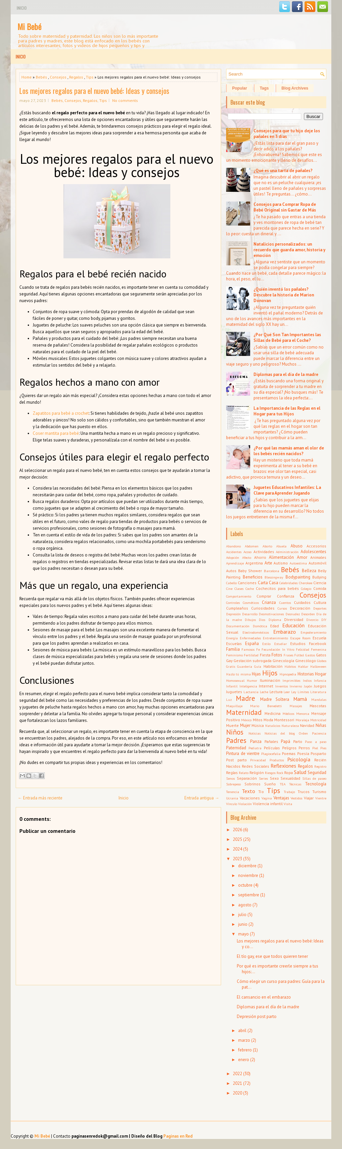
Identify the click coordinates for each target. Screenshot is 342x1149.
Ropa (288, 772)
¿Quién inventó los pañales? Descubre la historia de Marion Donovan (283, 294)
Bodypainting (298, 577)
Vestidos (296, 798)
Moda (268, 719)
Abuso (297, 546)
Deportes (319, 608)
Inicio (22, 8)
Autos (231, 570)
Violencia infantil (268, 803)
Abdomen (252, 546)
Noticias (254, 733)
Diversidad (293, 619)
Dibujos (250, 619)
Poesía (303, 753)
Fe (258, 649)
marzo (244, 1040)
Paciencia (319, 733)
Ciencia (319, 582)
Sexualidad (290, 778)
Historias (306, 674)
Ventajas (281, 798)
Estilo (266, 643)
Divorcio (312, 619)
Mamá (300, 698)
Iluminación (270, 680)
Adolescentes (313, 551)
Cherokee (305, 583)
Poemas (289, 753)
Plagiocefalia (271, 753)
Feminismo (234, 655)
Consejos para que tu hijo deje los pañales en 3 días (286, 133)
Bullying (319, 577)
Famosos (247, 649)
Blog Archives (295, 88)
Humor (252, 680)
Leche (264, 691)
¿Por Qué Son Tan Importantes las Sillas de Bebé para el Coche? (287, 337)
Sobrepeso (233, 784)
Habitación (273, 666)
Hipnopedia (288, 674)
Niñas (321, 725)
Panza (256, 741)
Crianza (269, 602)
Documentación (237, 626)
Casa (273, 583)
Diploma (275, 619)
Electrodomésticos (255, 632)
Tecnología (315, 784)
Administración (287, 551)
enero (243, 1059)
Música (257, 725)
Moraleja (302, 720)
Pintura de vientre (243, 753)
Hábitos (290, 666)
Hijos (270, 672)
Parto (297, 741)
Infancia (320, 680)
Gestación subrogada (252, 660)
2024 (237, 849)
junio (242, 924)
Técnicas (295, 784)
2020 (237, 1093)
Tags (264, 88)
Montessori (284, 719)
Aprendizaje (235, 563)
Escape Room (300, 638)
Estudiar (280, 643)
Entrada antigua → (201, 798)
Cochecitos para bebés (277, 588)
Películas (272, 747)
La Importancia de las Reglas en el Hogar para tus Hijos (286, 411)
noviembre (248, 875)
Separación (247, 778)
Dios (262, 619)
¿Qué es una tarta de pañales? (283, 170)
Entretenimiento (275, 638)
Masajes (296, 706)
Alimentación (281, 557)
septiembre (248, 895)
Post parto (236, 759)
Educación (293, 625)
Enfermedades (250, 638)
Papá (285, 741)
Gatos (321, 654)
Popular (239, 88)
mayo (243, 934)
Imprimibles (291, 680)
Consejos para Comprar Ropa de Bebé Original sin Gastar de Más (284, 207)
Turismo (319, 791)
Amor (302, 557)
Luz (229, 699)
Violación (245, 803)
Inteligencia (248, 686)
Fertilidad (251, 655)
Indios (307, 680)
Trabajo (289, 791)
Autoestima (298, 563)
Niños (234, 732)
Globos (321, 660)
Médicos (288, 713)
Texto (248, 791)
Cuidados (302, 602)
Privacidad (258, 760)
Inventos (281, 686)
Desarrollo (250, 614)
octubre (245, 885)
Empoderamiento (313, 632)
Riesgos (270, 772)
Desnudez (293, 614)
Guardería (244, 666)
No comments (125, 100)
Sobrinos (252, 783)
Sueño (270, 783)
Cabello (231, 583)
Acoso (247, 551)
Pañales (271, 741)
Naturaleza (290, 725)
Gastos (310, 655)
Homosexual (235, 680)
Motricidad (318, 720)
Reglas (232, 772)
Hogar (320, 674)
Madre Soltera (275, 699)
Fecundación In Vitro (278, 649)
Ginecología (283, 660)
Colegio (306, 588)
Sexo (274, 778)
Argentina (254, 562)
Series (263, 778)
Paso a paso (315, 741)
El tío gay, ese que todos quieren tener (272, 956)
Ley (293, 691)
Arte (268, 563)
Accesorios (316, 545)
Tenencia (232, 791)
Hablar (303, 666)
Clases (238, 588)
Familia (233, 649)
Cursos (282, 608)
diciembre (247, 866)
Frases (288, 655)
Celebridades (288, 583)
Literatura (318, 691)
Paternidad (236, 748)
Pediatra (255, 748)
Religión (256, 772)
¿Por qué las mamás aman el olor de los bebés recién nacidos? (288, 451)
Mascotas (318, 705)
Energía (232, 638)
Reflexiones (283, 765)
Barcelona (271, 570)
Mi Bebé (29, 26)
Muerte (232, 725)
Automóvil (317, 562)
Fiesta (265, 654)
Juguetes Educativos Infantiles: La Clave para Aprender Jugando (287, 490)
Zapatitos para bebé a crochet (61, 413)
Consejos (58, 77)
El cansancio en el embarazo (264, 997)
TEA (283, 784)
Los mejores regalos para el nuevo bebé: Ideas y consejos (94, 90)
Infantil (231, 686)
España (252, 643)
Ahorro (260, 557)
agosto (244, 905)
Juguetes (234, 691)
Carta (263, 583)
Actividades (263, 551)
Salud (300, 772)
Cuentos (285, 602)
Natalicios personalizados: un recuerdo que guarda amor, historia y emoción (289, 249)
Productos (277, 760)
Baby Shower (250, 570)
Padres (236, 740)
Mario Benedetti (266, 706)
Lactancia (251, 691)
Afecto (246, 557)
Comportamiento (238, 596)
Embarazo (284, 631)
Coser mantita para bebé (56, 433)
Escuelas (234, 643)
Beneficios (253, 577)
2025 (237, 839)
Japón (308, 686)
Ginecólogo (305, 660)
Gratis (230, 666)
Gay (229, 660)
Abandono (233, 546)
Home (26, 77)
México (246, 720)
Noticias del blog (280, 733)
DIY (323, 619)
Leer (287, 691)
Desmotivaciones (271, 614)
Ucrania (232, 798)
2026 (237, 830)
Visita (288, 803)
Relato (243, 772)
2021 (237, 1083)
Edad (274, 625)
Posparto (318, 753)
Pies (323, 748)
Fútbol (299, 655)
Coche (249, 588)
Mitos (258, 719)
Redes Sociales (255, 766)
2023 (237, 859)
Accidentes (233, 551)
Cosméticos (251, 602)
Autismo (281, 562)
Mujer (245, 725)
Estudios (298, 643)
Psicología (298, 759)
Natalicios (272, 725)
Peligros (289, 747)
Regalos (76, 77)
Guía (257, 666)
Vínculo (231, 803)
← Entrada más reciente (40, 798)
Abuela (281, 546)
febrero (245, 1050)
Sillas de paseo (314, 778)
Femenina (318, 649)
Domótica (260, 626)
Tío (261, 791)
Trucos (304, 791)
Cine (229, 588)
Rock (280, 772)
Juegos (320, 685)
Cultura (320, 602)
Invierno (296, 686)
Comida (319, 588)
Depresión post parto (257, 1016)
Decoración (300, 608)
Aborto (267, 546)
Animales (318, 557)
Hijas (256, 674)
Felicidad (302, 649)
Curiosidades (263, 608)
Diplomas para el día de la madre (285, 374)
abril (242, 1030)
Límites (303, 691)
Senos (230, 778)
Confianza (285, 596)
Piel (315, 748)
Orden (303, 733)
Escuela (319, 637)
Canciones (247, 582)
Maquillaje (234, 706)
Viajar (309, 797)
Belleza (309, 570)
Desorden (308, 614)
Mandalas (318, 699)
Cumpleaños (237, 608)
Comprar (263, 596)
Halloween (318, 666)
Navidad (307, 725)
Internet (266, 685)
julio (242, 914)
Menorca (302, 713)
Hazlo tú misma (238, 674)
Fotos (277, 655)
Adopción (232, 557)
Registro (320, 766)
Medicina (273, 713)
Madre (245, 698)
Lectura (276, 691)
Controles (233, 602)
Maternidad (244, 712)
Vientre (320, 798)
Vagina (267, 798)
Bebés (41, 77)
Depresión (233, 614)
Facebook (317, 643)
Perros (304, 747)
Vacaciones (250, 797)
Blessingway (274, 577)
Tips (90, 77)
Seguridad (317, 772)
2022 (237, 1073)
